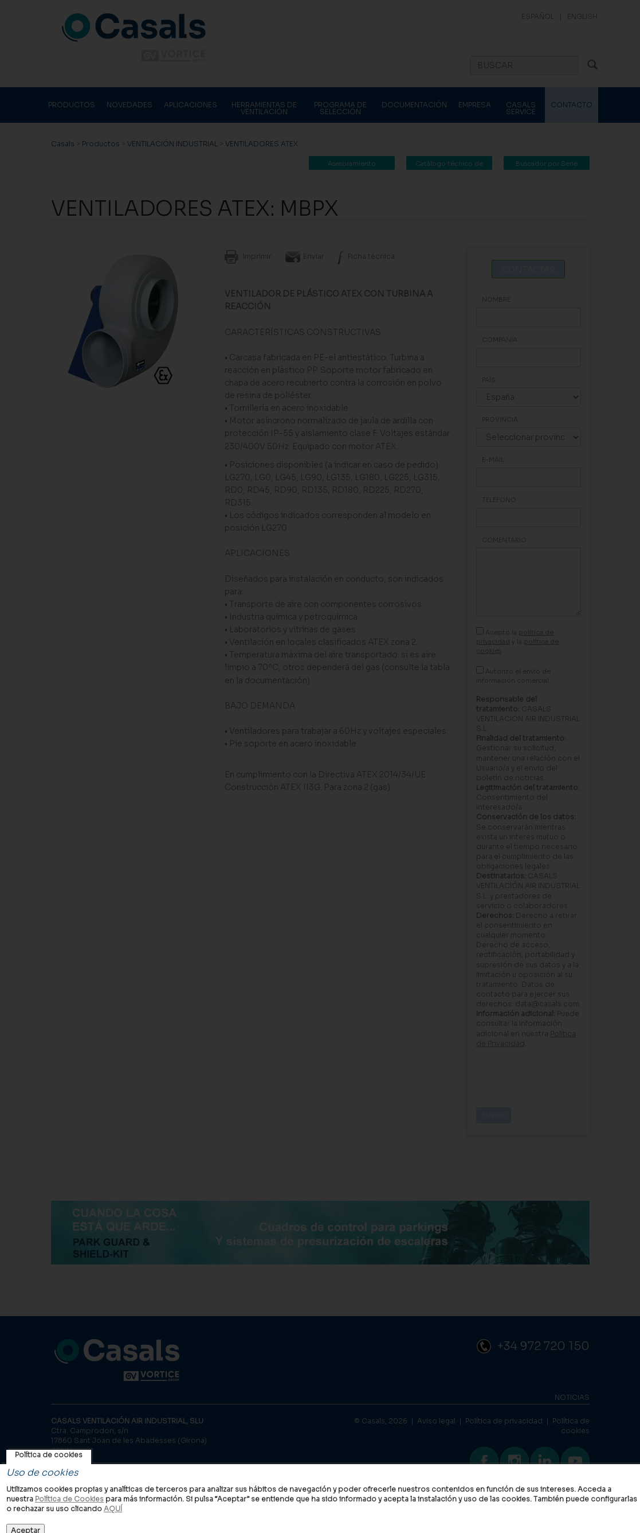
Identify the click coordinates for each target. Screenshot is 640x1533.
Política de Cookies (69, 1499)
